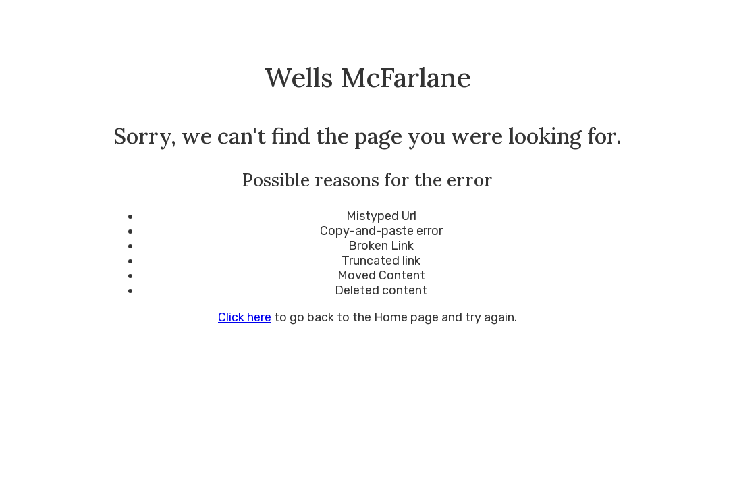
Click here (244, 317)
